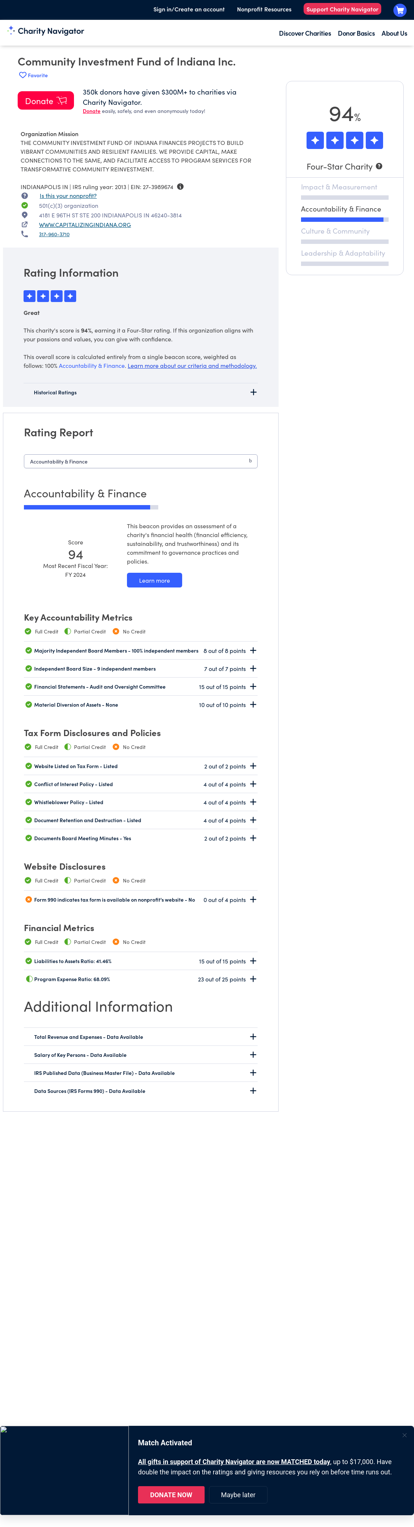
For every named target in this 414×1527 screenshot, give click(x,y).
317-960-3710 (54, 234)
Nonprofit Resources (264, 9)
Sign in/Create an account (189, 9)
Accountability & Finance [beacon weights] (92, 365)
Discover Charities (305, 33)
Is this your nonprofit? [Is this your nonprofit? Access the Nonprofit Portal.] (68, 195)
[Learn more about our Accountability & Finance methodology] (154, 580)
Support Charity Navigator (342, 9)
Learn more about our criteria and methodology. (192, 365)
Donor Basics (356, 33)
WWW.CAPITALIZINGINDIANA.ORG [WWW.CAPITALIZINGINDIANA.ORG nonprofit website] (85, 224)
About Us (394, 33)
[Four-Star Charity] (345, 166)
